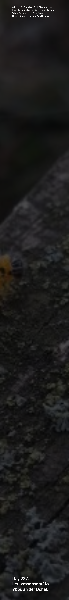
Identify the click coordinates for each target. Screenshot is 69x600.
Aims (22, 16)
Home (15, 16)
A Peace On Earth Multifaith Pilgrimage (30, 7)
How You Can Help (37, 16)
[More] (48, 16)
